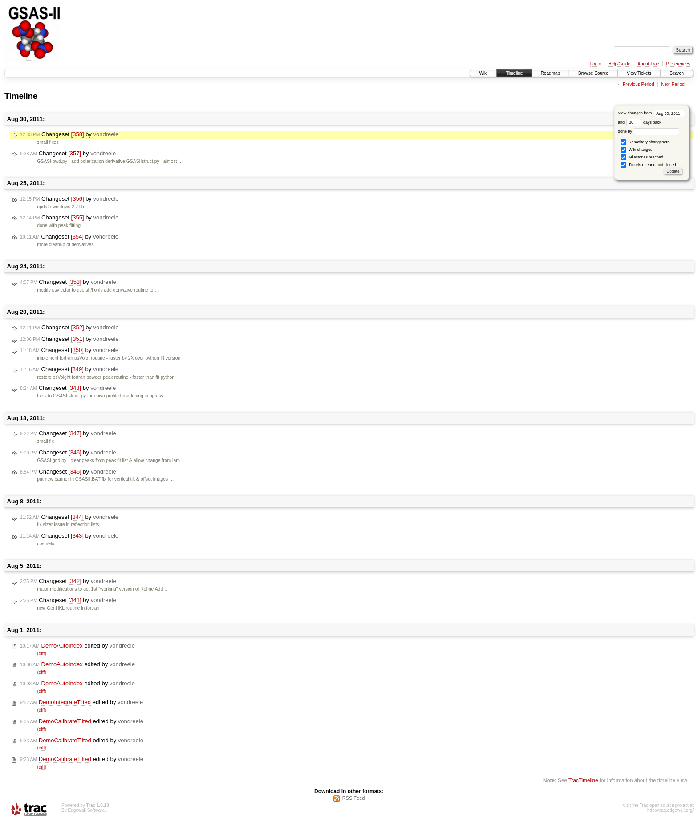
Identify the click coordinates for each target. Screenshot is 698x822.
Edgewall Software (86, 810)
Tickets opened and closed (648, 165)
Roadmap (550, 73)
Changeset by (69, 134)
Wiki (483, 73)
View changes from (651, 113)
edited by (77, 645)
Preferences (678, 63)
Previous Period (638, 84)
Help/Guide (619, 63)
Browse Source (593, 73)
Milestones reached (642, 157)
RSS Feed (353, 798)
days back (643, 122)
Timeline (514, 73)
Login (595, 63)
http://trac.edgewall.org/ (670, 810)
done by (649, 131)
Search (677, 73)
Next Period (672, 84)
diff (42, 653)
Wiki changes (636, 150)
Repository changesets (645, 142)
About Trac (648, 63)
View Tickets (639, 73)
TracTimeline (583, 780)
